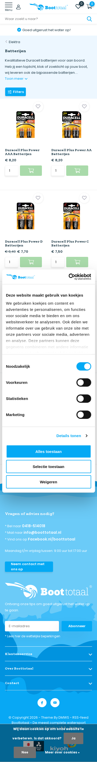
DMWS (63, 717)
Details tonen (68, 435)
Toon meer (16, 78)
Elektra (14, 41)
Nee (24, 752)
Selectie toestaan (48, 466)
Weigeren (48, 481)
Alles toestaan (48, 451)
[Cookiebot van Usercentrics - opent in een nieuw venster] (69, 276)
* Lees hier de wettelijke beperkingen (32, 636)
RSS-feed (80, 717)
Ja (73, 738)
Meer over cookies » (62, 752)
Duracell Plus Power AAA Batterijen (22, 152)
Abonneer (77, 626)
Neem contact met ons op (27, 567)
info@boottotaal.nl (42, 532)
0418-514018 (33, 526)
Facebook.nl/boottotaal (51, 539)
